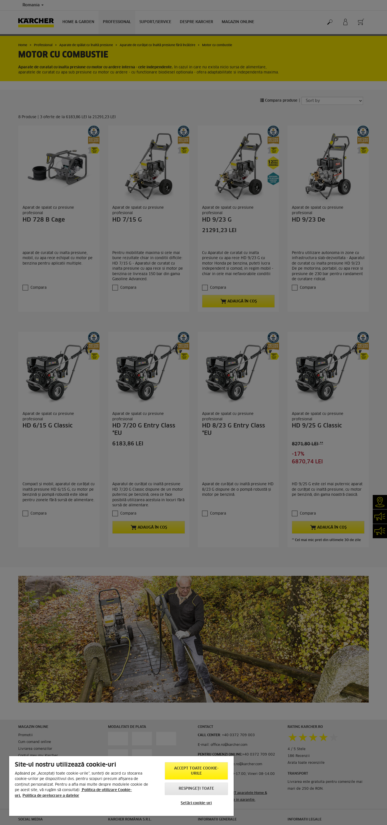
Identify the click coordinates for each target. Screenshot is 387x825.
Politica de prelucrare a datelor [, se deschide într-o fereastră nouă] (51, 796)
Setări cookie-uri (196, 803)
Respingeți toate (196, 789)
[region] (121, 786)
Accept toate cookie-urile (196, 771)
